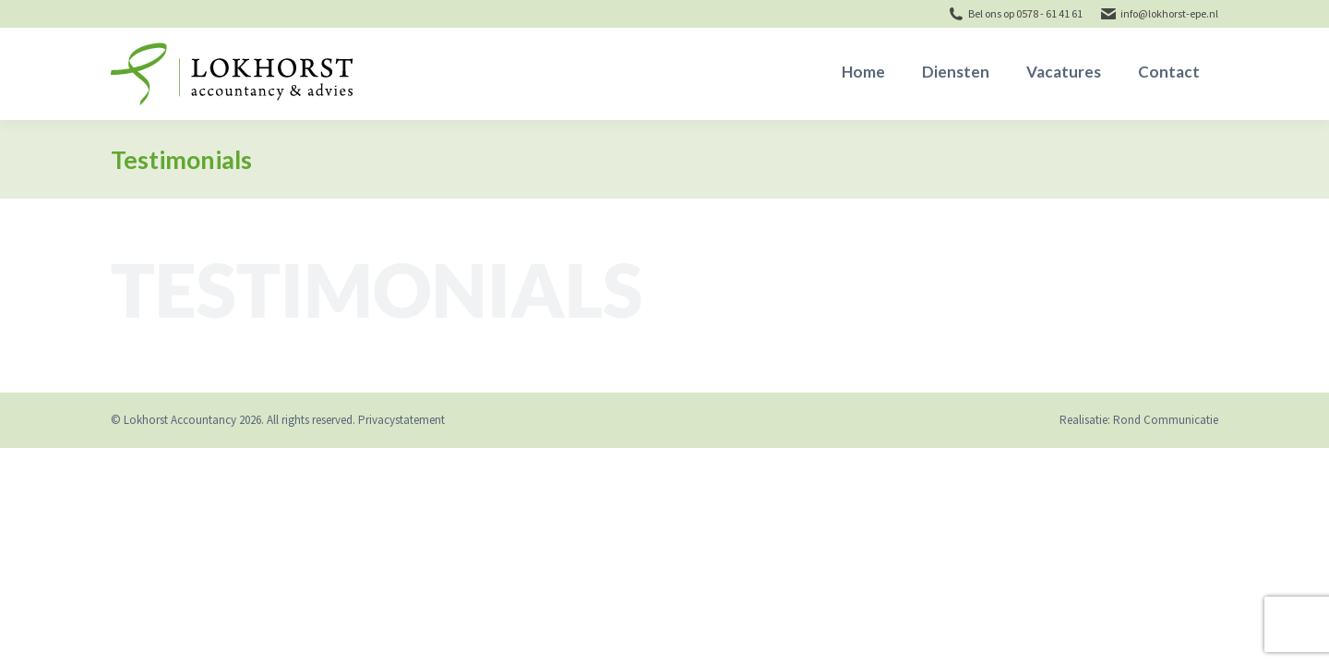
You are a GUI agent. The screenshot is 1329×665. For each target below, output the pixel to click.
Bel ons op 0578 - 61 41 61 (1025, 13)
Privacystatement (401, 420)
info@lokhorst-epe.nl (1169, 13)
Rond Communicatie (1165, 420)
